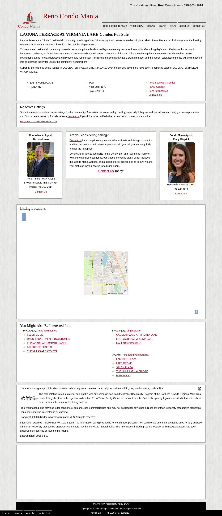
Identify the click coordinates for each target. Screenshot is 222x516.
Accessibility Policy (114, 504)
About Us (184, 25)
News (173, 25)
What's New (136, 25)
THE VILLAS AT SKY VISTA (42, 351)
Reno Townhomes (158, 91)
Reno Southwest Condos (161, 82)
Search (162, 25)
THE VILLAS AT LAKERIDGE (132, 371)
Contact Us (199, 25)
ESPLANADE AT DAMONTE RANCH (47, 343)
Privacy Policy (98, 504)
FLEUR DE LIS (35, 334)
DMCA (127, 504)
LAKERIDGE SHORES (39, 347)
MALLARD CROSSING (128, 343)
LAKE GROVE (124, 363)
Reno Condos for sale (115, 25)
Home (5, 513)
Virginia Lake (155, 95)
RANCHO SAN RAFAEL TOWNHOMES (48, 339)
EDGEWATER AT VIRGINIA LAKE (134, 339)
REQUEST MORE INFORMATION (38, 121)
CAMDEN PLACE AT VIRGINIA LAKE (136, 334)
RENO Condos (156, 86)
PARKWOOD (123, 375)
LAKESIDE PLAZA (126, 359)
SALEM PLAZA (124, 367)
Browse (151, 25)
